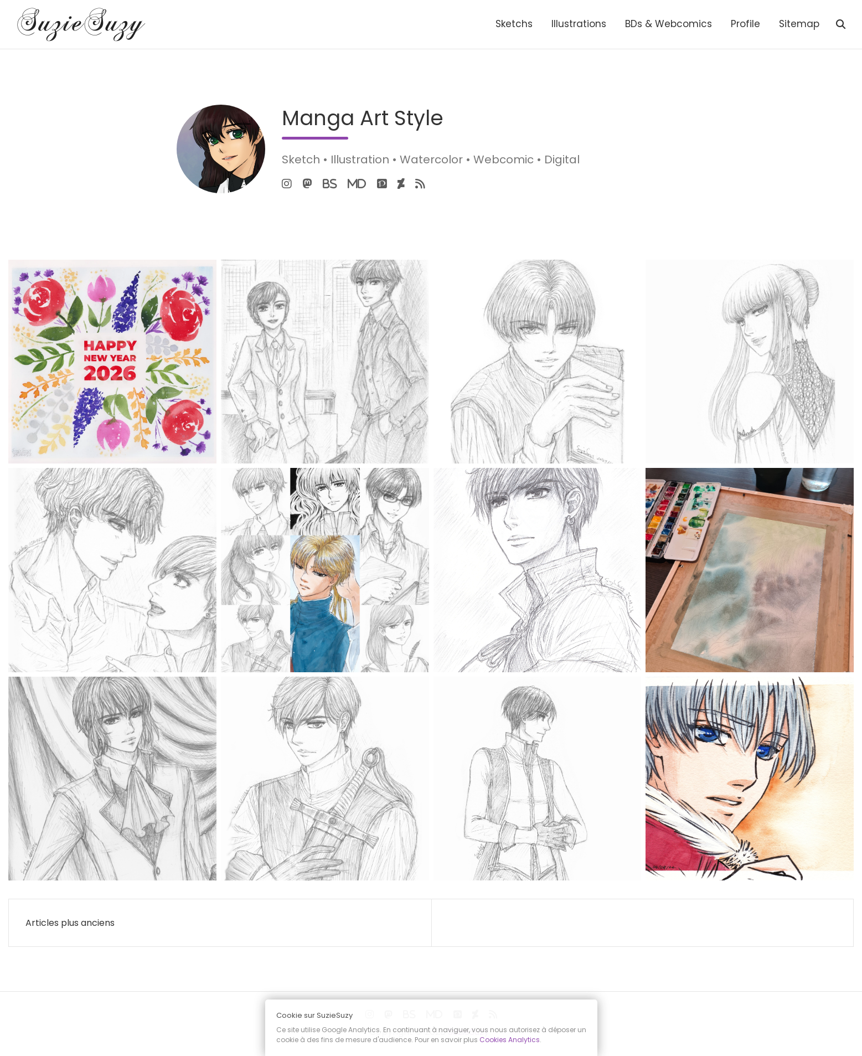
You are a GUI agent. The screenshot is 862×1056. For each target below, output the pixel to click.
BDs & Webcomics (668, 23)
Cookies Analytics (509, 1039)
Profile (745, 23)
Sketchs (514, 23)
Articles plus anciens (70, 922)
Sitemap (799, 23)
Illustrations (578, 23)
